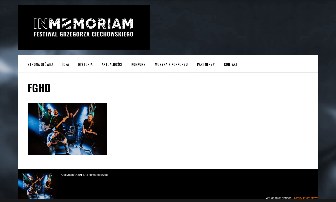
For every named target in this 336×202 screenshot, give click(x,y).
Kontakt (231, 64)
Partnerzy (206, 64)
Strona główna (40, 64)
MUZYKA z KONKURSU (171, 64)
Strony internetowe (306, 197)
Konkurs (139, 64)
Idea (65, 64)
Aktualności (112, 64)
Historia (85, 64)
